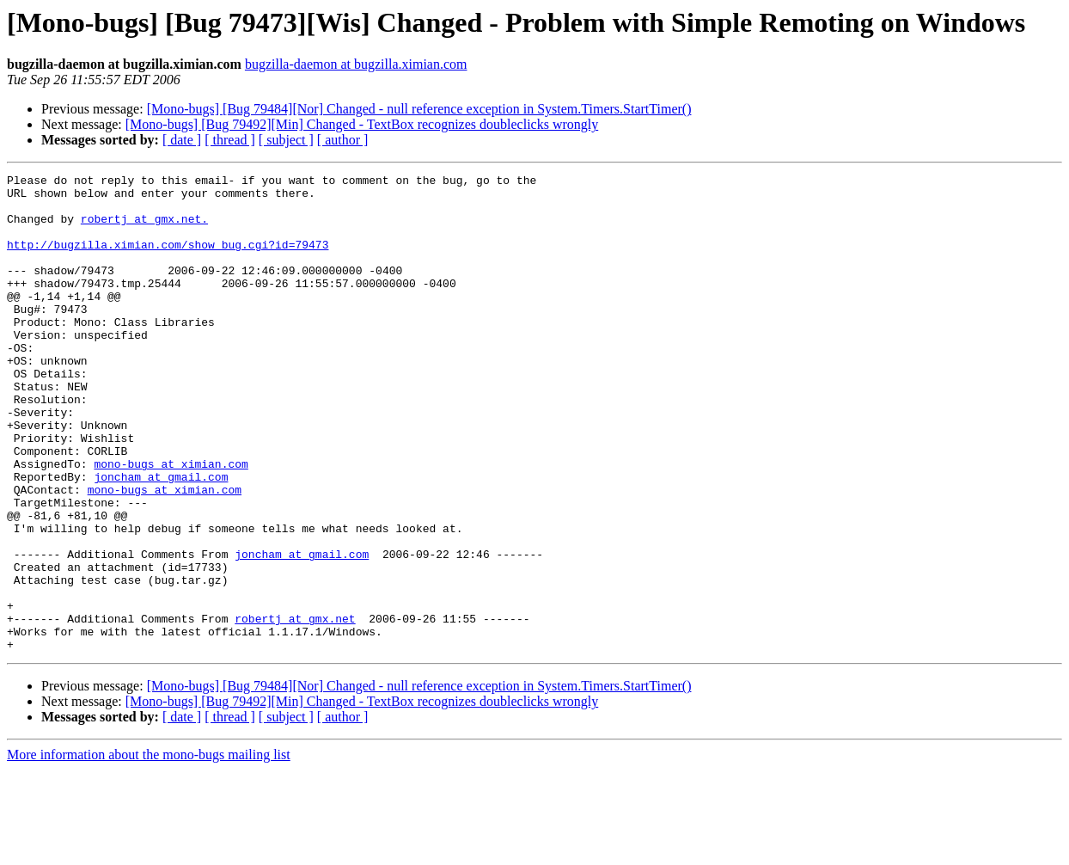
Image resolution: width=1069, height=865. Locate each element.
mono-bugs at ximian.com (170, 523)
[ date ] (181, 139)
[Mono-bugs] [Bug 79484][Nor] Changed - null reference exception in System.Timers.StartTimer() (419, 108)
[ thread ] (230, 139)
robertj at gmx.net (295, 708)
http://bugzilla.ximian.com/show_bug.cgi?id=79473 (167, 259)
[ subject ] (286, 139)
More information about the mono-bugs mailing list (148, 850)
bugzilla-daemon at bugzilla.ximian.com (356, 64)
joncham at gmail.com (161, 538)
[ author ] (343, 139)
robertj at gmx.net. (144, 228)
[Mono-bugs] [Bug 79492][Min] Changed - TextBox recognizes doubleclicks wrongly (361, 124)
